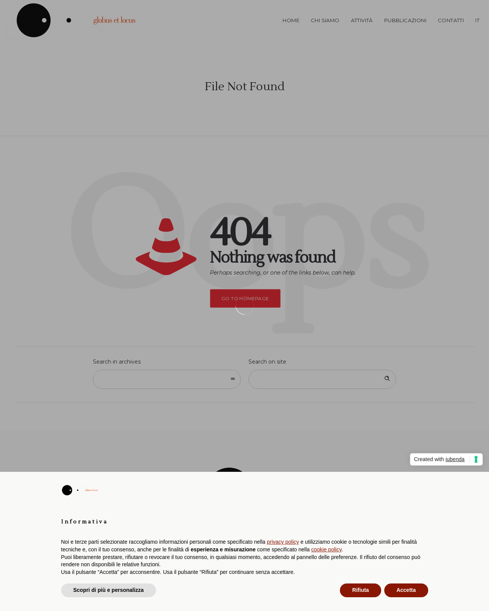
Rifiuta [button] (360, 590)
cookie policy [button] (326, 549)
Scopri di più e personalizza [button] (108, 590)
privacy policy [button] (283, 542)
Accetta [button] (406, 590)
